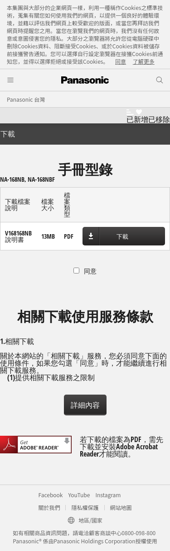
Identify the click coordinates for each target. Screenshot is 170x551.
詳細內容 (85, 405)
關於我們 (49, 507)
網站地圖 (121, 507)
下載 (122, 236)
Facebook (51, 495)
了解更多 (144, 61)
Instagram (108, 495)
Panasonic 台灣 (26, 99)
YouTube (79, 495)
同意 (120, 61)
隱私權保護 (84, 507)
